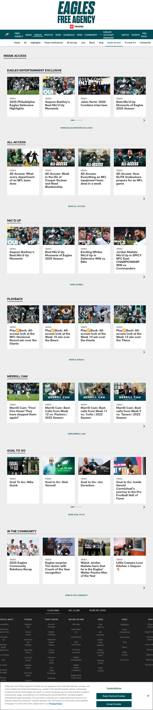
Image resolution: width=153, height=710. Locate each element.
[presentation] (144, 120)
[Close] (148, 696)
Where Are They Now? (100, 651)
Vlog (124, 641)
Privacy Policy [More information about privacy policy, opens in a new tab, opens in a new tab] (55, 704)
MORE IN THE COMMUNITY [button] (76, 595)
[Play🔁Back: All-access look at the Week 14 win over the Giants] (94, 325)
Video (123, 619)
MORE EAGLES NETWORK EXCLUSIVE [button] (76, 128)
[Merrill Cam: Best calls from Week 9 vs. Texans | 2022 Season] (130, 403)
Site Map (76, 624)
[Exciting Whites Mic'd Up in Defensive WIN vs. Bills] (94, 247)
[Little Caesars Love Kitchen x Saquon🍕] (130, 556)
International (76, 636)
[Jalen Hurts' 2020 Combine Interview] (94, 93)
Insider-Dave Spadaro (100, 641)
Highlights (124, 624)
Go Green (5, 664)
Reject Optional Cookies (114, 696)
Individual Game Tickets (52, 641)
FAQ (4, 659)
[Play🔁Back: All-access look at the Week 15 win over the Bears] (59, 325)
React (123, 646)
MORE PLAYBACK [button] (76, 360)
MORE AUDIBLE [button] (76, 284)
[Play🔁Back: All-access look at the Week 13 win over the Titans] (130, 325)
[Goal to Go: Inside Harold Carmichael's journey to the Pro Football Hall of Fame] (130, 480)
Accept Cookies (114, 704)
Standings (149, 659)
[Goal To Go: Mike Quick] (23, 473)
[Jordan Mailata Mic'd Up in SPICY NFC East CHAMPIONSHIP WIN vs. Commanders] (130, 250)
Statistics (149, 654)
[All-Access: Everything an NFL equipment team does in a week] (94, 169)
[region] (76, 696)
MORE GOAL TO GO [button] (76, 514)
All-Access (124, 636)
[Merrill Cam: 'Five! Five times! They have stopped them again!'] (23, 403)
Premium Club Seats (52, 658)
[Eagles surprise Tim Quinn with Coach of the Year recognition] (59, 558)
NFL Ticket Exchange (52, 668)
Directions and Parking (29, 641)
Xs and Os (124, 659)
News (99, 619)
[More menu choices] (101, 34)
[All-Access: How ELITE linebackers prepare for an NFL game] (130, 169)
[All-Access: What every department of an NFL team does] (23, 169)
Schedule (52, 676)
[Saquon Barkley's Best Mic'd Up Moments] (59, 95)
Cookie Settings (114, 688)
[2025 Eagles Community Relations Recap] (23, 556)
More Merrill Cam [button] (76, 434)
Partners (149, 649)
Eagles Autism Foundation (76, 666)
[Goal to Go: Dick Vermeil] (59, 473)
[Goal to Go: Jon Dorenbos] (94, 473)
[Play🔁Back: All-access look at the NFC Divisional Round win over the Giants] (23, 327)
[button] (73, 120)
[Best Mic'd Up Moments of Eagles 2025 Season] (130, 95)
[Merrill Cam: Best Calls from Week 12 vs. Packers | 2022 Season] (59, 403)
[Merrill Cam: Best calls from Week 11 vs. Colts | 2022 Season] (94, 403)
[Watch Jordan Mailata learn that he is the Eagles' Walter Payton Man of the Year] (94, 559)
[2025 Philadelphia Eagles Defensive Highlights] (23, 95)
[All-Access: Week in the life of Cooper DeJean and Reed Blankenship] (59, 170)
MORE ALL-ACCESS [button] (76, 206)
